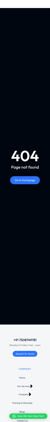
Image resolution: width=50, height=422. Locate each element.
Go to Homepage (25, 180)
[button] (28, 416)
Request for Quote (25, 353)
